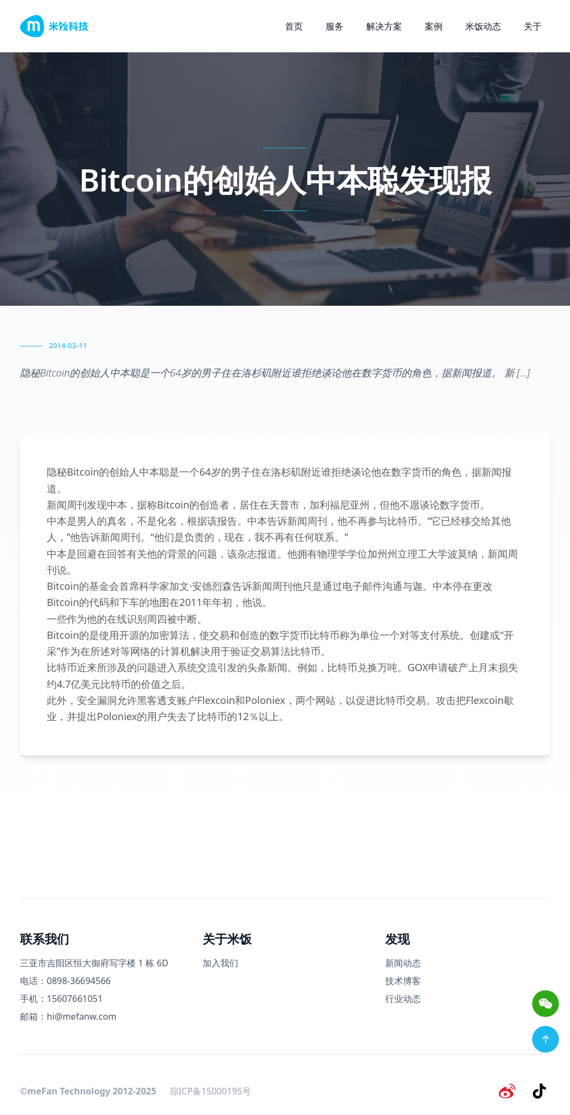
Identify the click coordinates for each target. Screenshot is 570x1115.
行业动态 (403, 998)
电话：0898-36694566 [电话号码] (65, 981)
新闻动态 (403, 963)
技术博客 (403, 981)
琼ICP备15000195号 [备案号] (210, 1089)
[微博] (512, 1089)
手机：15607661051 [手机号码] (61, 998)
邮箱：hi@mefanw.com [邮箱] (68, 1016)
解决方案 (384, 26)
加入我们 (220, 963)
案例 (434, 26)
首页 (294, 26)
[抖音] (541, 1089)
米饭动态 (483, 26)
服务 (334, 26)
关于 (533, 26)
